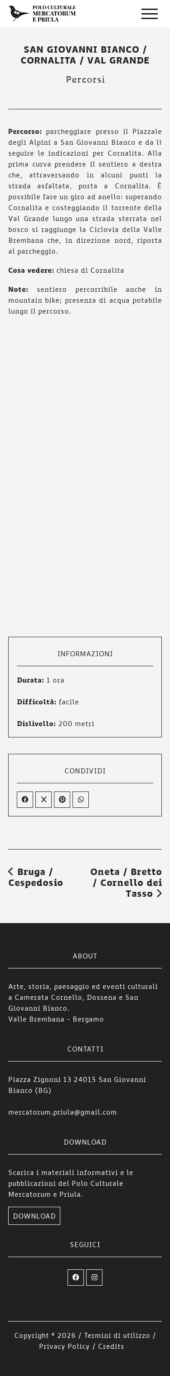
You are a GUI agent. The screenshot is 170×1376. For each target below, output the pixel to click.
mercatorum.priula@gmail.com (62, 1111)
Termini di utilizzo (117, 1335)
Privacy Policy (64, 1346)
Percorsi (85, 79)
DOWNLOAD (34, 1215)
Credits (111, 1346)
